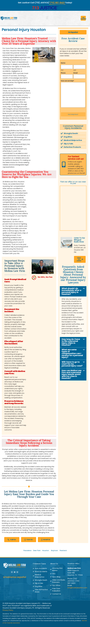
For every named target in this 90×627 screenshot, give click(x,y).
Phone (63, 72)
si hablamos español (14, 577)
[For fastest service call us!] (64, 162)
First (62, 69)
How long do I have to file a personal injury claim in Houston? (71, 340)
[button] (47, 17)
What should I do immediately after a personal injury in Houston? (71, 289)
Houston (45, 550)
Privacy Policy (8, 610)
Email (75, 72)
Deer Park (37, 550)
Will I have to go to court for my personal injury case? (72, 362)
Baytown (54, 550)
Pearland (63, 550)
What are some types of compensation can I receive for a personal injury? (72, 352)
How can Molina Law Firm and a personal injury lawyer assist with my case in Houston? (71, 372)
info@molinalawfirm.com (77, 588)
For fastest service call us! (76, 156)
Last (74, 69)
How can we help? (67, 79)
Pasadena (27, 550)
